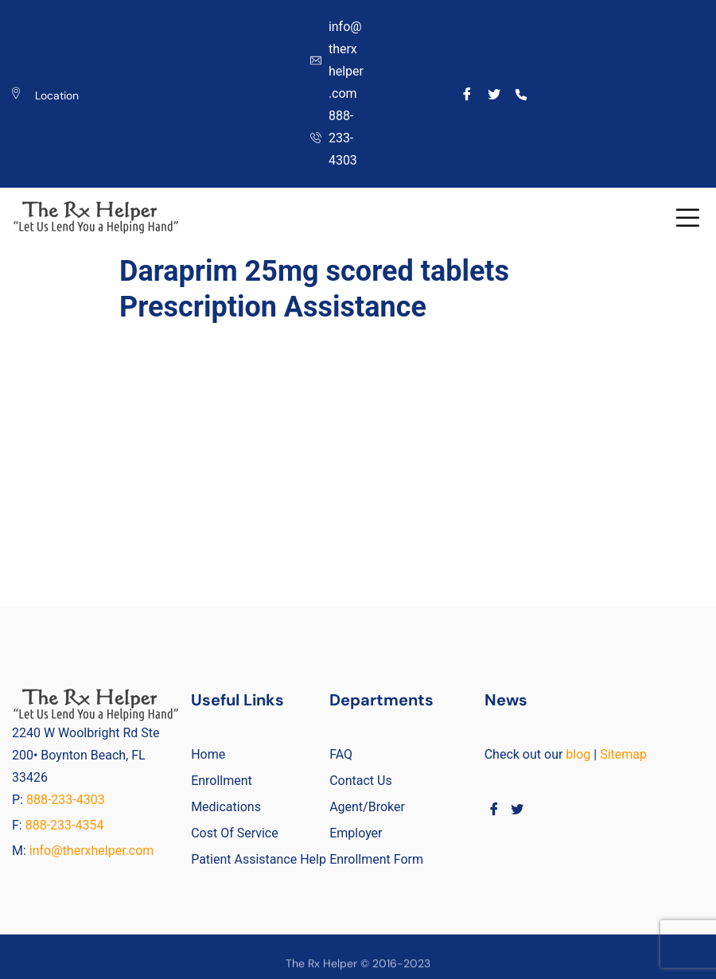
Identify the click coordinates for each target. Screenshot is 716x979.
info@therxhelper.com (91, 850)
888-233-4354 (64, 825)
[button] (688, 217)
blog (578, 754)
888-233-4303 (67, 799)
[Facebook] (467, 94)
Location (57, 95)
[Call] (521, 94)
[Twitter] (494, 94)
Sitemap (623, 754)
